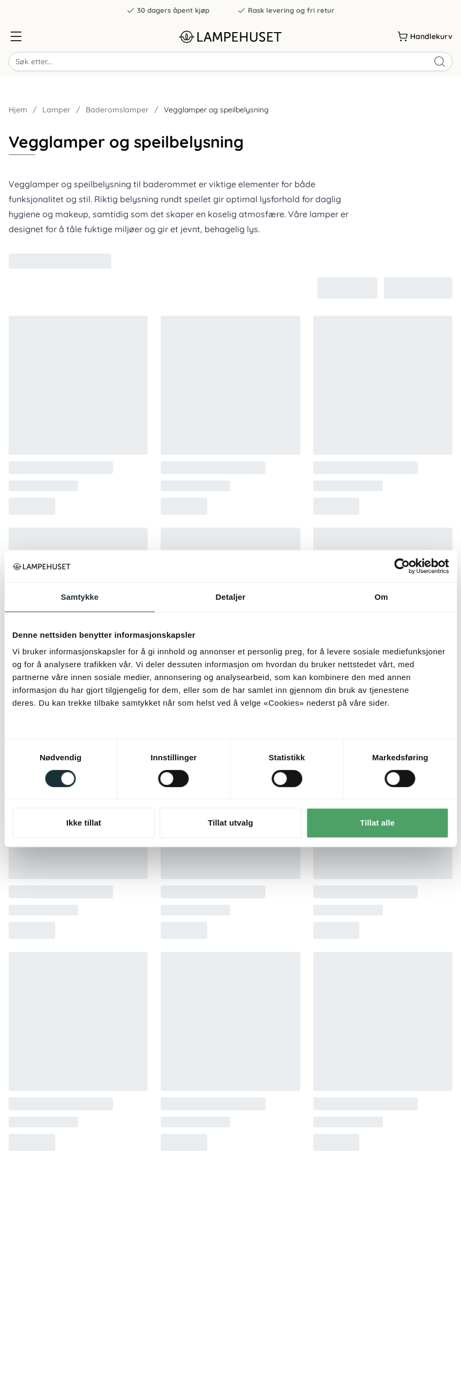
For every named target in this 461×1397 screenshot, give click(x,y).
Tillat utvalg (230, 822)
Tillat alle (377, 822)
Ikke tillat (83, 822)
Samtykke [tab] (80, 596)
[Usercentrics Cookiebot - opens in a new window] (402, 566)
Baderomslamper (117, 109)
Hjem (18, 109)
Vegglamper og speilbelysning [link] (216, 109)
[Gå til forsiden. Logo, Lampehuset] (230, 37)
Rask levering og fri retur (286, 10)
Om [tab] (381, 596)
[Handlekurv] (424, 36)
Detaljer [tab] (231, 596)
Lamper (56, 109)
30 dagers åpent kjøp (167, 10)
